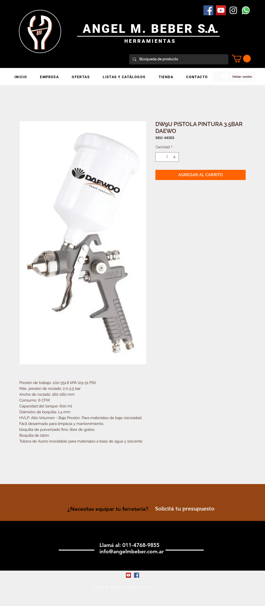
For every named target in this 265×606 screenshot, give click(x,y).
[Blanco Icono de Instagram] (233, 10)
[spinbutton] (167, 157)
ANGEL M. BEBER (140, 29)
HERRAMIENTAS (150, 41)
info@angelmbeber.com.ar (131, 551)
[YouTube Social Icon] (221, 10)
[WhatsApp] (246, 10)
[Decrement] (159, 157)
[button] (241, 58)
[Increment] (175, 157)
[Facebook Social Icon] (208, 10)
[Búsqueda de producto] (178, 59)
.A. (211, 29)
